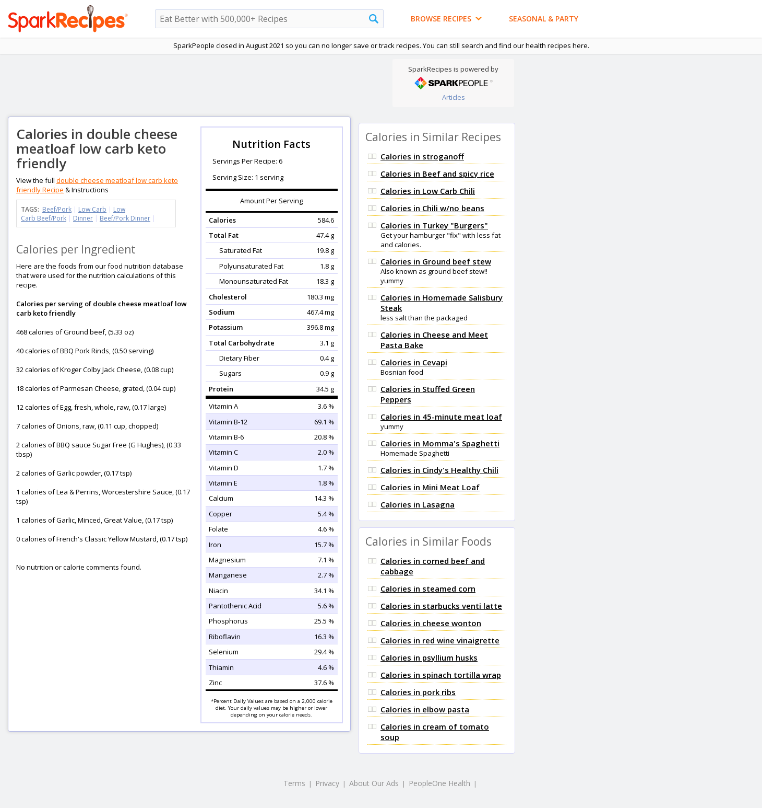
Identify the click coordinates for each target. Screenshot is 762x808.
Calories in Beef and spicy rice (437, 173)
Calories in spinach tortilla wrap (440, 675)
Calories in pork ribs (418, 692)
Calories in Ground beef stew (435, 261)
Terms (294, 783)
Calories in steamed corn (427, 588)
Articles (453, 97)
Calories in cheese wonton (430, 623)
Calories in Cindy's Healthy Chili (439, 470)
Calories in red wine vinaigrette (439, 640)
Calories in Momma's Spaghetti (439, 443)
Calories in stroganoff (422, 156)
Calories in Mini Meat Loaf (430, 487)
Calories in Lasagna (417, 504)
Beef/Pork (57, 209)
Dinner (83, 218)
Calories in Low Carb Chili (427, 191)
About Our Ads (374, 783)
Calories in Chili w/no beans (432, 208)
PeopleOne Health (439, 783)
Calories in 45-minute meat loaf (441, 416)
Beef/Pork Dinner (125, 218)
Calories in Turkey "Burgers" (434, 225)
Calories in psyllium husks (429, 657)
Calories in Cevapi (413, 362)
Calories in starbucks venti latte (441, 606)
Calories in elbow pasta (424, 709)
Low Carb (92, 209)
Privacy (327, 783)
